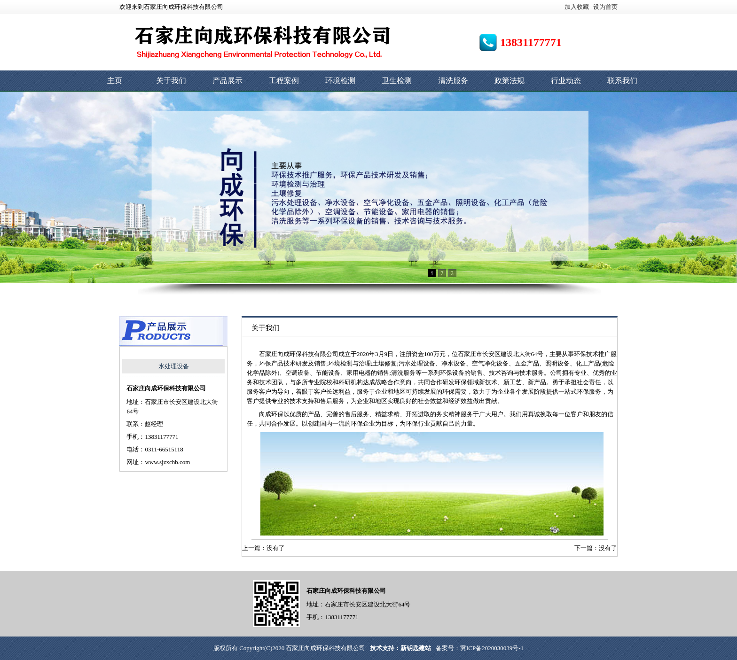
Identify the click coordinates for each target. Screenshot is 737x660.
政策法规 (509, 81)
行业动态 (566, 81)
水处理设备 (173, 366)
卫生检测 (397, 81)
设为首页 (605, 6)
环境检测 (340, 81)
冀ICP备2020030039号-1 (492, 648)
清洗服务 (453, 81)
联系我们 (622, 81)
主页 (114, 81)
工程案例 (284, 81)
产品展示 (227, 81)
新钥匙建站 (415, 648)
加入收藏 (577, 6)
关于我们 (171, 81)
